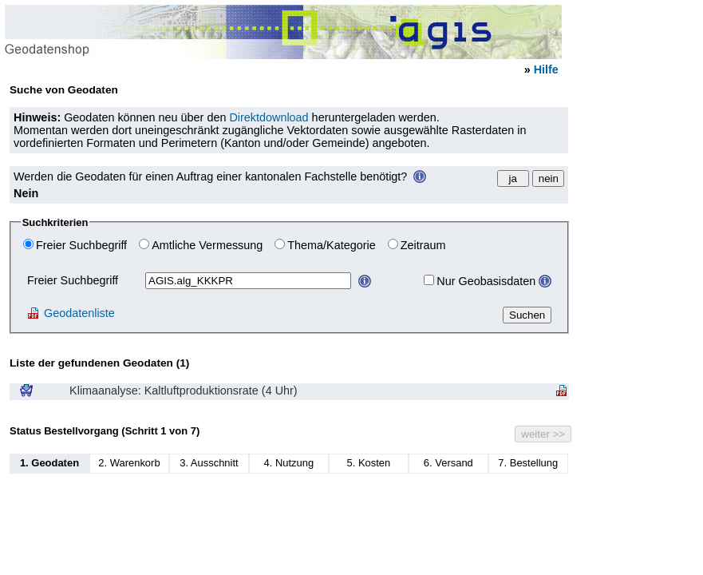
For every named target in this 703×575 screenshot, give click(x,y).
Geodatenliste (71, 313)
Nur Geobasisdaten (485, 281)
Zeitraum (423, 245)
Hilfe (546, 69)
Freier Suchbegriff (81, 245)
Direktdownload (268, 117)
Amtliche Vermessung (207, 245)
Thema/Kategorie (331, 245)
